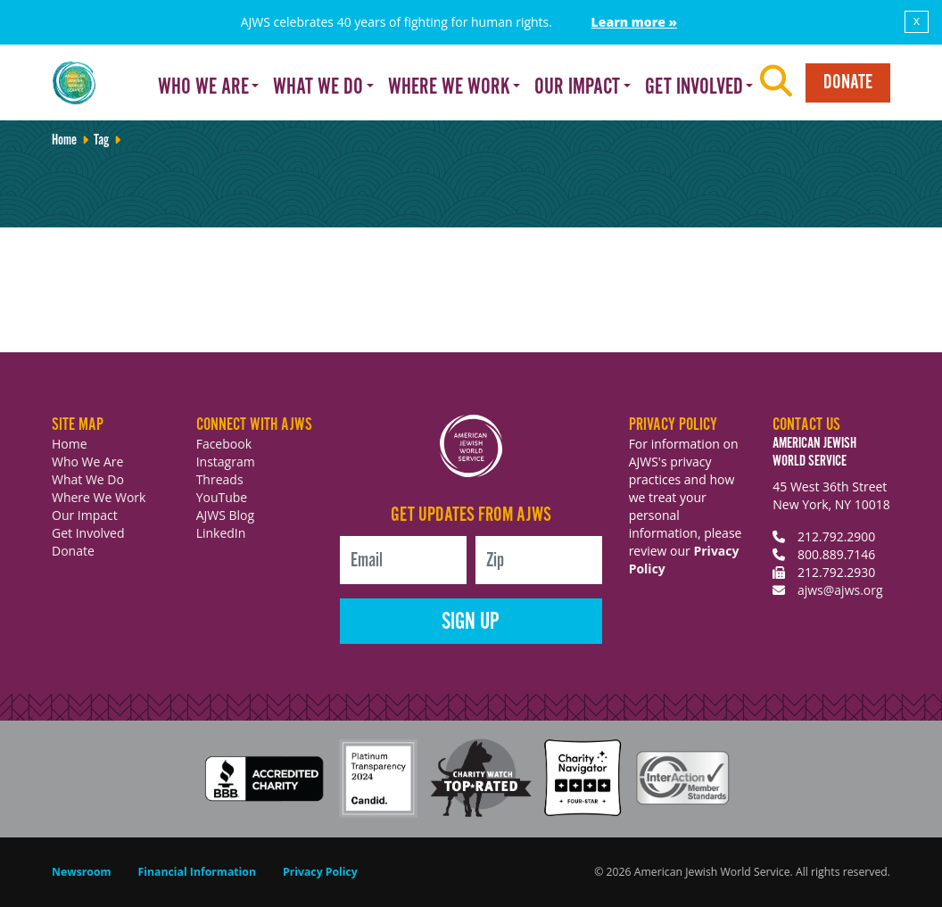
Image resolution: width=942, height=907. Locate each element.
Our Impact (85, 515)
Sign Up (471, 622)
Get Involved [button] (694, 87)
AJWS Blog (225, 515)
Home (64, 140)
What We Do (88, 479)
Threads (220, 479)
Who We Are (87, 461)
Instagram (225, 461)
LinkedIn (221, 532)
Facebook (224, 443)
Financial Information (197, 871)
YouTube (222, 497)
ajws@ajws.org (840, 589)
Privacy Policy (320, 871)
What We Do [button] (318, 87)
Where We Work (98, 497)
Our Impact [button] (577, 87)
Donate (847, 82)
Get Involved (88, 532)
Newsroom (82, 871)
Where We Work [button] (449, 87)
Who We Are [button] (203, 87)
